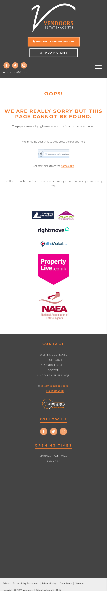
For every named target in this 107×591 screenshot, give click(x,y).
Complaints (66, 583)
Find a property (53, 52)
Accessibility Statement (26, 583)
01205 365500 (15, 72)
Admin (6, 583)
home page (67, 165)
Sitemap (79, 583)
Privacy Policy (49, 583)
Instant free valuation (53, 41)
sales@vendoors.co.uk (54, 385)
